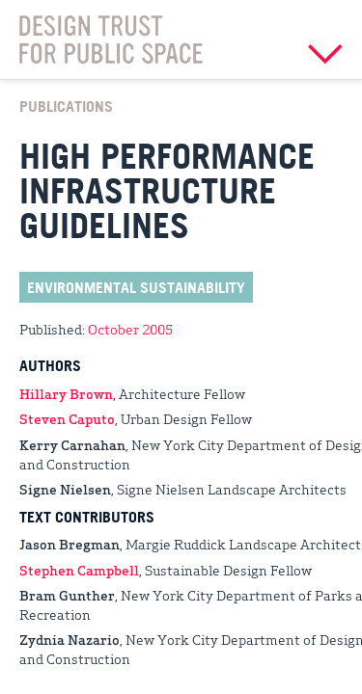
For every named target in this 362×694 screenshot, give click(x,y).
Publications (66, 106)
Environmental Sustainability (136, 287)
